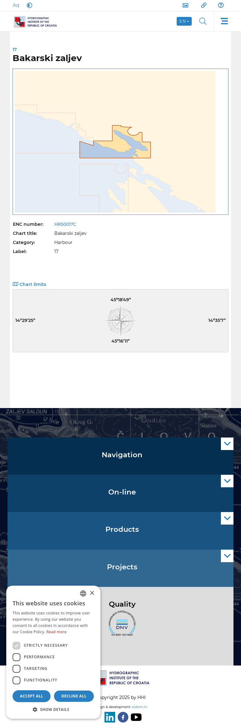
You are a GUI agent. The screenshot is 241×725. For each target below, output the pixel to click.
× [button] (91, 593)
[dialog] (53, 652)
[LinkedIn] (108, 717)
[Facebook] (122, 717)
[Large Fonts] (15, 5)
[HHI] (38, 21)
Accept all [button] (31, 696)
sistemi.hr (139, 707)
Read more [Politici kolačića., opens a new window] (56, 631)
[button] (53, 709)
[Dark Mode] (28, 5)
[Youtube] (135, 717)
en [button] (182, 21)
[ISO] (120, 627)
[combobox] (83, 593)
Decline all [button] (74, 696)
